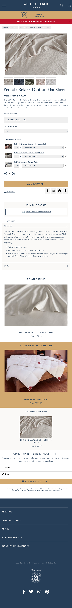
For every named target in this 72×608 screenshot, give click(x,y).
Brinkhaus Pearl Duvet (36, 399)
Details (8, 226)
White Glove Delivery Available (38, 211)
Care (6, 266)
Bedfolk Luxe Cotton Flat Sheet (36, 332)
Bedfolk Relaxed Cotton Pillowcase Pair (30, 144)
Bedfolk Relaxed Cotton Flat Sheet (36, 441)
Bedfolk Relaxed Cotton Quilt (26, 162)
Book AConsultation (38, 15)
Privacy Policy (41, 490)
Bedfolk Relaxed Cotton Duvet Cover (29, 153)
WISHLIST (9, 191)
